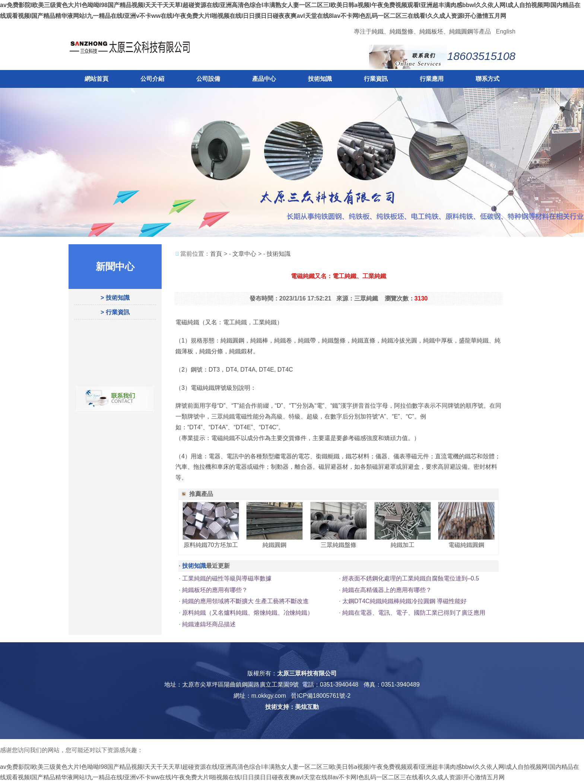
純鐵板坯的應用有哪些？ (215, 590)
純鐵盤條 (401, 31)
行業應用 (432, 79)
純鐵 (378, 31)
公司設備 (208, 79)
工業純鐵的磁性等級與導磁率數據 (227, 578)
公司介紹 (152, 79)
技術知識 (320, 79)
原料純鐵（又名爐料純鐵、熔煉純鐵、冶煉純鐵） (247, 612)
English (505, 31)
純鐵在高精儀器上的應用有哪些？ (387, 590)
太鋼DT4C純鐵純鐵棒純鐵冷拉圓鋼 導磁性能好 (404, 601)
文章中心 (244, 254)
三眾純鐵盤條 (338, 545)
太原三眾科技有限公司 (307, 673)
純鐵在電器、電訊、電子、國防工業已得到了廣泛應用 (413, 612)
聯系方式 (487, 79)
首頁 (216, 254)
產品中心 (264, 79)
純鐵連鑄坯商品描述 (209, 624)
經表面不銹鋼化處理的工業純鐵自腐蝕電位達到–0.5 (410, 578)
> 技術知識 (115, 298)
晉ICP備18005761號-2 (320, 696)
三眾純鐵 (223, 416)
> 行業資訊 (115, 312)
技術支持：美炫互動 (292, 707)
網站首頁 (96, 79)
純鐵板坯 (431, 31)
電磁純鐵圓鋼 (466, 545)
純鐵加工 (403, 545)
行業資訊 (376, 79)
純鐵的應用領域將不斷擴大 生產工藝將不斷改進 (245, 601)
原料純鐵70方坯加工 (211, 545)
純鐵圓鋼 (461, 31)
